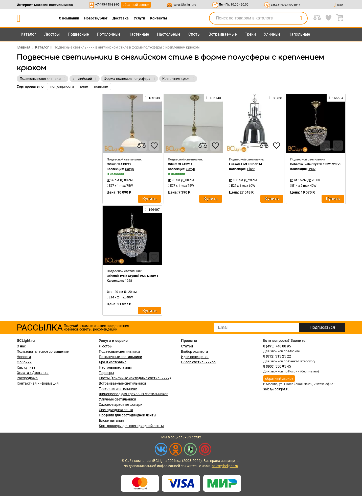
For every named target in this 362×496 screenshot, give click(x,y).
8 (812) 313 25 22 (277, 356)
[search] (301, 18)
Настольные (168, 34)
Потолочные (108, 34)
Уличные (272, 34)
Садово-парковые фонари (120, 405)
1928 (128, 280)
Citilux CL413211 (180, 164)
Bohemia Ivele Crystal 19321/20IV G (316, 164)
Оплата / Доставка (33, 373)
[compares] (142, 145)
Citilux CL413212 (119, 164)
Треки (250, 34)
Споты (194, 34)
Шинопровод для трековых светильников (133, 394)
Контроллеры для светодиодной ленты (131, 426)
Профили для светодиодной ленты (127, 415)
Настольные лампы (115, 367)
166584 (336, 98)
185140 (213, 98)
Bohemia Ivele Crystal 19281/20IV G (133, 276)
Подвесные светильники (119, 351)
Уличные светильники (117, 399)
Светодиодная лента (116, 410)
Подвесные (78, 34)
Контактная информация (38, 383)
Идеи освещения (195, 357)
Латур (129, 169)
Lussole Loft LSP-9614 (245, 164)
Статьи (187, 346)
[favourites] (154, 145)
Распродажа (27, 378)
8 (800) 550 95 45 (277, 366)
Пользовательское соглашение (43, 351)
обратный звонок (136, 5)
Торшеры (106, 373)
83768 (275, 98)
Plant (251, 169)
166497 (152, 209)
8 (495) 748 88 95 (277, 346)
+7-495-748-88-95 (107, 4)
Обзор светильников (198, 362)
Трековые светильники (118, 389)
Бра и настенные (112, 362)
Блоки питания (111, 420)
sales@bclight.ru (184, 4)
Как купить (26, 367)
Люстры (52, 34)
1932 (311, 169)
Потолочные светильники (120, 357)
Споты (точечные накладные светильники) (135, 378)
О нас (21, 346)
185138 (152, 98)
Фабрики (24, 362)
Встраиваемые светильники (122, 383)
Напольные (299, 34)
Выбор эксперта (194, 351)
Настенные (138, 34)
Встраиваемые (223, 34)
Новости (24, 357)
